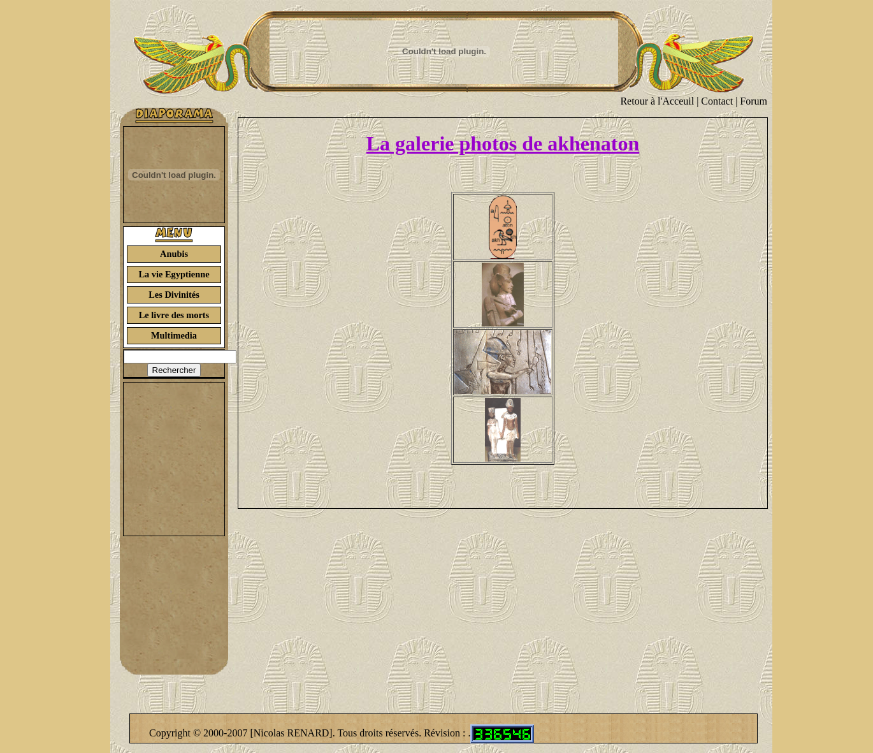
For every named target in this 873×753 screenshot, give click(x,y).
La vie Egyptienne (173, 274)
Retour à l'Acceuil (657, 101)
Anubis (174, 254)
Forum (753, 101)
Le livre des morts (174, 315)
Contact (717, 101)
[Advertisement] (174, 459)
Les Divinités (173, 294)
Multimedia (174, 335)
